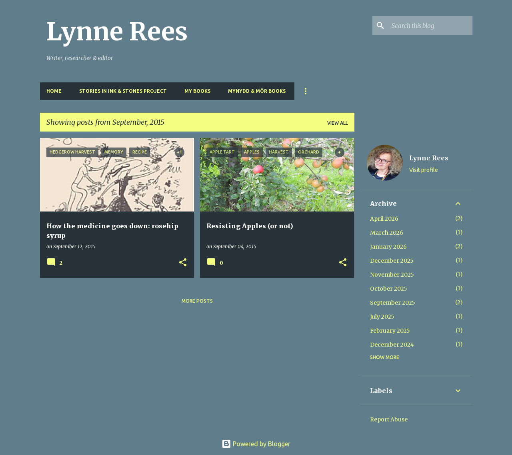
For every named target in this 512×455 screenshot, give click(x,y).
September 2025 (392, 302)
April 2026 (384, 218)
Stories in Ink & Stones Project (123, 91)
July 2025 (382, 316)
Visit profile (423, 170)
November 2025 (392, 274)
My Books (197, 91)
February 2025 (390, 330)
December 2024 (392, 344)
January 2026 (388, 246)
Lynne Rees (117, 31)
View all (337, 123)
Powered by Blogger (256, 443)
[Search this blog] (430, 25)
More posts (197, 300)
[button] (183, 262)
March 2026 (386, 232)
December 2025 (392, 260)
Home (54, 91)
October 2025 (388, 288)
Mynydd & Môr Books (257, 91)
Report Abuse (389, 419)
